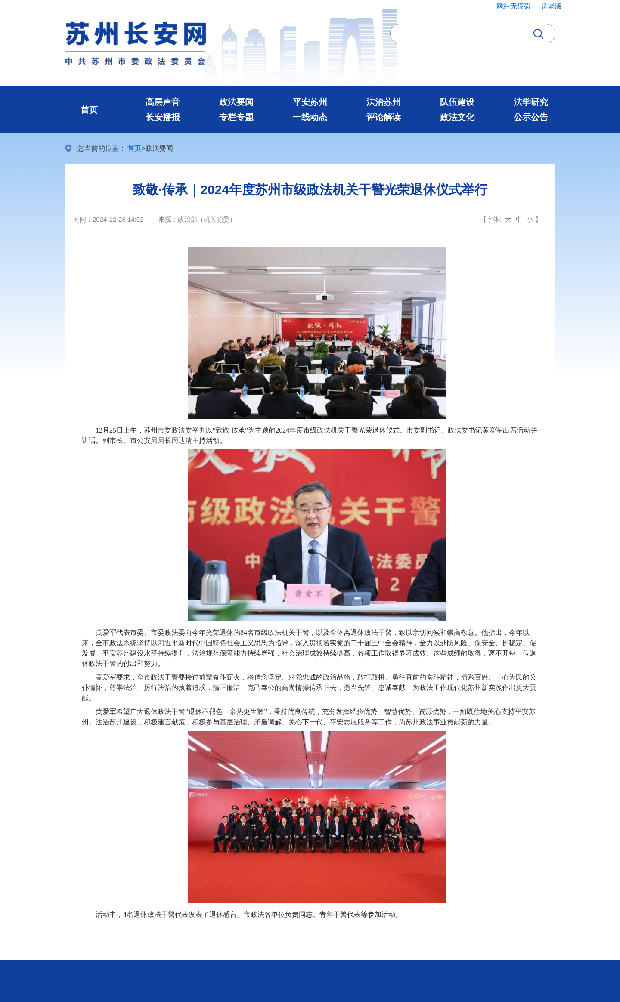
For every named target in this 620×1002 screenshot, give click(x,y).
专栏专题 (236, 117)
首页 (89, 109)
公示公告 (531, 117)
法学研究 (531, 102)
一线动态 (310, 117)
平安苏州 (310, 102)
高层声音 (163, 102)
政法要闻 (236, 102)
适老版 (551, 6)
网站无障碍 (513, 6)
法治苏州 (383, 102)
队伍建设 (457, 102)
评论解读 (383, 117)
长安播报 (163, 117)
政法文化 (457, 117)
